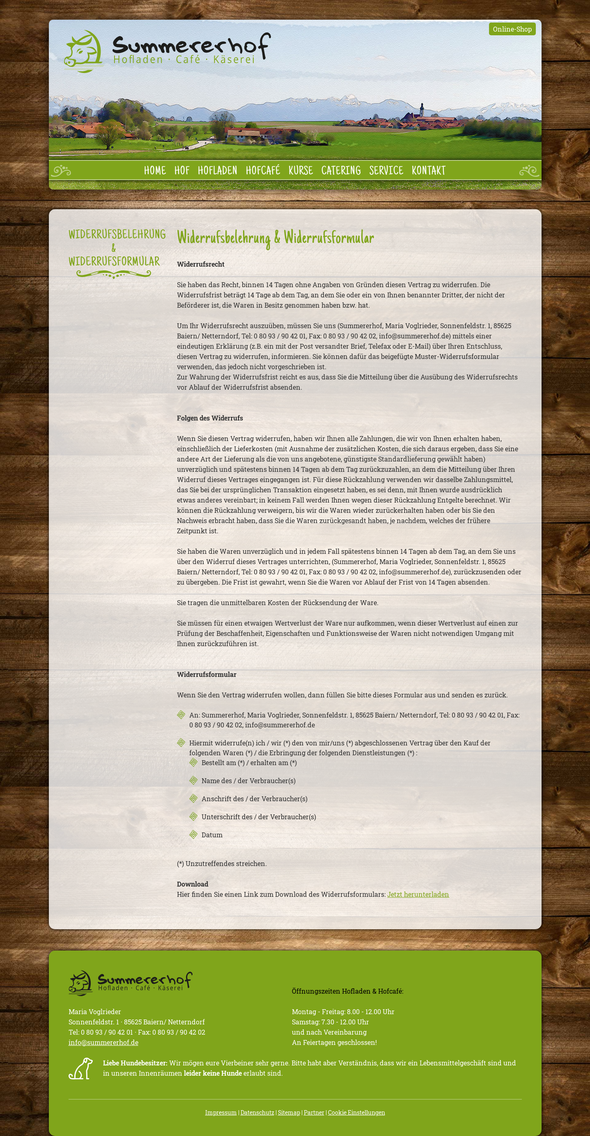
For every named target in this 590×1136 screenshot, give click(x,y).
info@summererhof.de (103, 1042)
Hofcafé (263, 172)
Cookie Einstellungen (356, 1112)
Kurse (301, 172)
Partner (314, 1112)
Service (387, 172)
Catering (341, 172)
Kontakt (429, 172)
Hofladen (218, 172)
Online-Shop (512, 29)
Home (155, 172)
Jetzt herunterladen (418, 894)
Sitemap (289, 1112)
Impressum (221, 1112)
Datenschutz (257, 1112)
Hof (182, 172)
